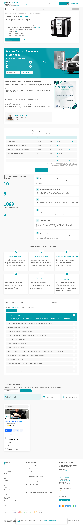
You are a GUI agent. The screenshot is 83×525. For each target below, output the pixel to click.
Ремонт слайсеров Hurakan (32, 484)
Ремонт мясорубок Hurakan (32, 471)
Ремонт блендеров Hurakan (32, 473)
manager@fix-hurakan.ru (64, 480)
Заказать (72, 141)
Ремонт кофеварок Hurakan (32, 468)
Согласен (63, 521)
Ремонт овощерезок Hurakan (32, 487)
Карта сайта (6, 505)
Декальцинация (11, 141)
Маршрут (8, 430)
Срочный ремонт (20, 9)
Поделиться (60, 506)
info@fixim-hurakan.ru (64, 477)
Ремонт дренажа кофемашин (14, 160)
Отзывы (35, 9)
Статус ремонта (76, 9)
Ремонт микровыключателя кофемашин (17, 145)
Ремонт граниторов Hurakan (32, 489)
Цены (26, 9)
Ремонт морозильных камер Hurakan (34, 476)
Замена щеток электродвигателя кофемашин (18, 149)
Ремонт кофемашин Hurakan (32, 465)
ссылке (10, 501)
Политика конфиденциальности (41, 516)
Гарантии (44, 9)
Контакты (66, 9)
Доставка (39, 9)
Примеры (6, 476)
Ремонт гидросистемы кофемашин (16, 153)
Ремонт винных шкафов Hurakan (33, 495)
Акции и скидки (50, 9)
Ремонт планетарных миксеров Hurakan (35, 479)
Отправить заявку (27, 72)
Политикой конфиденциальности (32, 392)
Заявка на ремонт (59, 9)
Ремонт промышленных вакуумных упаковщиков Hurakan (39, 492)
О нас (30, 9)
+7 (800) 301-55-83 (40, 3)
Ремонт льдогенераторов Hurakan (33, 481)
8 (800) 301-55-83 (63, 474)
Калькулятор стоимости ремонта (11, 494)
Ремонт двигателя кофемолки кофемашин (17, 157)
